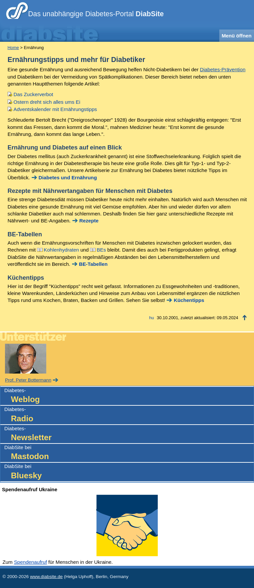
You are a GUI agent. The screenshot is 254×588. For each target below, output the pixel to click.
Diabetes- (129, 396)
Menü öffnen (236, 35)
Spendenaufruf (30, 562)
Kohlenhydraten (61, 250)
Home (13, 47)
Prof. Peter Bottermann (28, 380)
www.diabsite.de (46, 576)
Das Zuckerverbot (33, 94)
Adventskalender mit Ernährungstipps (55, 109)
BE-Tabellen (93, 264)
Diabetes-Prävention (223, 69)
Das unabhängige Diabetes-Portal (96, 14)
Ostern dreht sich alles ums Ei (47, 102)
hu (151, 317)
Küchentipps (189, 300)
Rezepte (89, 220)
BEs (101, 250)
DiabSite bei (129, 453)
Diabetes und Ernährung (68, 177)
